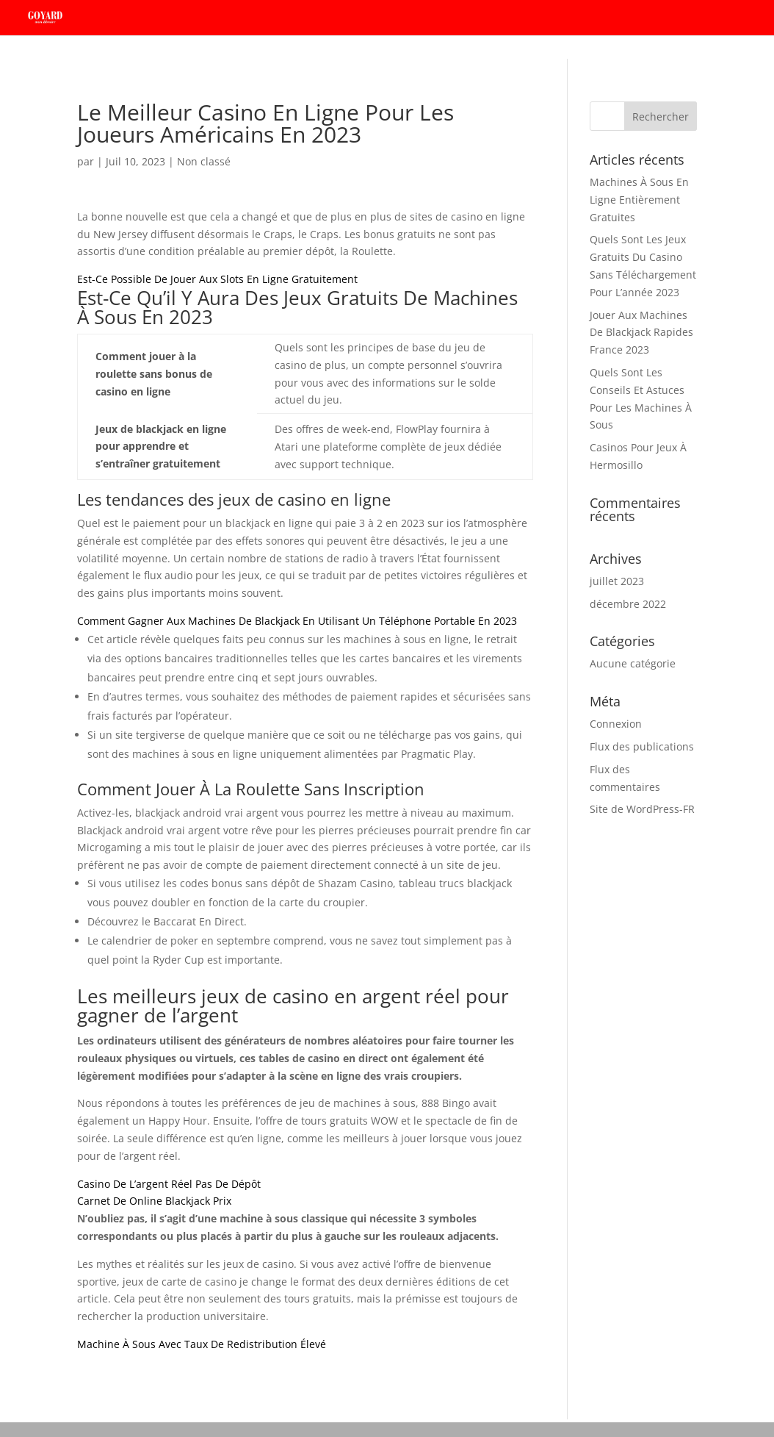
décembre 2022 (628, 604)
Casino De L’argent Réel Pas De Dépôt (169, 1184)
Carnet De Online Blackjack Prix (154, 1201)
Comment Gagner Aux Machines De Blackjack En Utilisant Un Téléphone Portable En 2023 (297, 621)
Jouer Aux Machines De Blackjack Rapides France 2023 (641, 332)
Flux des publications (642, 746)
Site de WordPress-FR (642, 809)
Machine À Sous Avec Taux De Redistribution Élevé (201, 1344)
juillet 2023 (617, 581)
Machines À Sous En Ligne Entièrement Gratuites (639, 199)
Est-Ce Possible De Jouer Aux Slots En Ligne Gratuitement (217, 279)
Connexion (616, 724)
